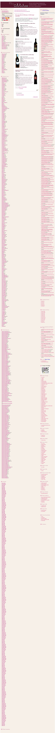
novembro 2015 (4, 599)
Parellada (3, 226)
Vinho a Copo (43, 417)
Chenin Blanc (4, 122)
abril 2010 (3, 533)
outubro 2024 (4, 704)
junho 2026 (3, 724)
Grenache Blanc (4, 158)
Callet (3, 112)
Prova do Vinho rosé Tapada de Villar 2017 (47, 248)
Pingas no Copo (43, 406)
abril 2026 (3, 722)
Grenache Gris (4, 159)
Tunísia (3, 71)
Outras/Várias (4, 222)
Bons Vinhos (43, 443)
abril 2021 (3, 663)
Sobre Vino (42, 488)
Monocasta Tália (4, 441)
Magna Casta (43, 396)
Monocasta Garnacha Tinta (6, 373)
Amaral (3, 86)
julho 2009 (3, 524)
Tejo (5, 45)
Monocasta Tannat (4, 442)
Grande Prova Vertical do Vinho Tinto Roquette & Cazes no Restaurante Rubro (47, 288)
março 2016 (3, 603)
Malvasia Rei (4, 181)
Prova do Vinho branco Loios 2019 (46, 71)
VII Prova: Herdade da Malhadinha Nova (47, 347)
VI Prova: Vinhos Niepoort (45, 350)
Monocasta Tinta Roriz (5, 455)
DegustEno (42, 445)
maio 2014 (3, 581)
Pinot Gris (3, 241)
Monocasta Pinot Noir (5, 420)
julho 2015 (3, 595)
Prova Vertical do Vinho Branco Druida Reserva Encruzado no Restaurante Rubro (47, 124)
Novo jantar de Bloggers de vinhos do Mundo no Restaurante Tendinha (47, 191)
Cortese (3, 128)
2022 (49, 294)
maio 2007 (3, 498)
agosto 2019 (3, 643)
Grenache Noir (4, 160)
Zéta (2, 325)
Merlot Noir (3, 194)
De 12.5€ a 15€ (43, 317)
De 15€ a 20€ (43, 316)
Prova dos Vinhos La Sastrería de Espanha (47, 169)
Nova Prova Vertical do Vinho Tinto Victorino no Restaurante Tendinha (47, 81)
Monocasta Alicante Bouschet (6, 332)
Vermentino (3, 314)
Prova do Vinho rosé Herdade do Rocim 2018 (47, 148)
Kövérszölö (3, 172)
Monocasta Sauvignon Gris (5, 433)
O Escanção (43, 517)
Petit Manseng (4, 234)
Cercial (3, 120)
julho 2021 (3, 666)
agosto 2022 (3, 679)
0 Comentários (21, 88)
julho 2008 (3, 512)
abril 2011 (3, 545)
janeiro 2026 (3, 719)
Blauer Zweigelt (4, 102)
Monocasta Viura (4, 475)
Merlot (3, 193)
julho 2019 (3, 642)
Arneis (3, 92)
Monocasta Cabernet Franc (6, 353)
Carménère (3, 116)
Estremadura (4, 42)
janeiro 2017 (3, 613)
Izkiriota (3, 168)
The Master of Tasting (44, 415)
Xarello (3, 324)
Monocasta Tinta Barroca (5, 446)
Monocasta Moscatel (5, 400)
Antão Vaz (3, 88)
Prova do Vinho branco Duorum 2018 (46, 106)
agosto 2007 (3, 501)
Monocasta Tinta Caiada (5, 447)
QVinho (42, 455)
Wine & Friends (43, 419)
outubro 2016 (4, 610)
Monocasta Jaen (4, 386)
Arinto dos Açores (4, 91)
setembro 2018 (4, 632)
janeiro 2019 (3, 636)
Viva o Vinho (43, 462)
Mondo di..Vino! (43, 506)
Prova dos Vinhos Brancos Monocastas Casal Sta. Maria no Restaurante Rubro (47, 113)
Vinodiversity (43, 435)
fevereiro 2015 (4, 590)
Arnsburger (3, 93)
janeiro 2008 (3, 506)
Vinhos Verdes (4, 48)
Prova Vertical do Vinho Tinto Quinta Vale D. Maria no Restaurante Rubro (47, 38)
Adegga (42, 380)
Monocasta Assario (4, 340)
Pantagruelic (43, 404)
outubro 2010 (4, 539)
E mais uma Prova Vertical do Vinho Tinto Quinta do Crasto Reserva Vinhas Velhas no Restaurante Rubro (47, 186)
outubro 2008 (4, 515)
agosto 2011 (3, 549)
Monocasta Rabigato (5, 423)
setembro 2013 (4, 573)
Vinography (43, 476)
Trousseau (3, 308)
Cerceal (3, 119)
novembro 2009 (4, 528)
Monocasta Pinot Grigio (5, 418)
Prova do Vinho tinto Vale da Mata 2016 (46, 128)
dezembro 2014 (4, 588)
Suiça (2, 70)
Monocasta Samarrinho (5, 430)
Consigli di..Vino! (43, 505)
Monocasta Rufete (4, 429)
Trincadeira (3, 305)
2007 (48, 295)
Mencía (3, 191)
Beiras (3, 39)
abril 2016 (3, 604)
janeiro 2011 (3, 542)
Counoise (3, 130)
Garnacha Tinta (4, 149)
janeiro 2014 (3, 577)
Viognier (3, 317)
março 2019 (3, 638)
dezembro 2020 (4, 659)
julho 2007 (3, 500)
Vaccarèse (3, 311)
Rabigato (3, 247)
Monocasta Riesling (4, 427)
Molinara (3, 197)
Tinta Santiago (4, 294)
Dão (2, 40)
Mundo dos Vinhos (43, 399)
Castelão (3, 117)
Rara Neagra (3, 250)
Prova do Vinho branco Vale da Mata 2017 (47, 146)
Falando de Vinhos (43, 450)
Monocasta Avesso (4, 342)
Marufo (3, 186)
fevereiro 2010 (4, 531)
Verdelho (3, 313)
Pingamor (42, 407)
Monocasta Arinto (4, 337)
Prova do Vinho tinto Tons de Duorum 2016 (47, 269)
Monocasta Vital (4, 474)
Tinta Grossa (4, 289)
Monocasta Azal (4, 343)
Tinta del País (4, 287)
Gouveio (3, 154)
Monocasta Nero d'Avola (5, 410)
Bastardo (3, 100)
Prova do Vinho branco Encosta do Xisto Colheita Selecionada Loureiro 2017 (47, 122)
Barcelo (3, 99)
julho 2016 (3, 607)
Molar (3, 196)
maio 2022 (3, 676)
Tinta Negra (3, 291)
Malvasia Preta (4, 180)
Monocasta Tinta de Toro (5, 449)
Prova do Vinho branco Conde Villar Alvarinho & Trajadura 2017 (46, 234)
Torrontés (3, 298)
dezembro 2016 (4, 612)
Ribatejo (3, 45)
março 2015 (3, 591)
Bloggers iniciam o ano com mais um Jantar (47, 187)
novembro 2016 (4, 611)
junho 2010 (3, 535)
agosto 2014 (3, 584)
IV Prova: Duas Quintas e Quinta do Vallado (47, 352)
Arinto (3, 90)
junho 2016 (3, 606)
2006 (50, 295)
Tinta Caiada (4, 282)
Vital (2, 320)
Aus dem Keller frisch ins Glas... (45, 425)
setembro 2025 (4, 715)
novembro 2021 (4, 670)
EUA (2, 63)
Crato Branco (4, 131)
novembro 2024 (4, 705)
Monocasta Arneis (4, 339)
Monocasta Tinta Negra (5, 448)
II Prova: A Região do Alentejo (45, 355)
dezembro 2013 (4, 576)
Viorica (3, 318)
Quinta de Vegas (43, 411)
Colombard (3, 126)
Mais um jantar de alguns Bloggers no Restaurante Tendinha (46, 291)
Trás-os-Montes (4, 47)
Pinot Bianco (3, 239)
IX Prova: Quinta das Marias (45, 346)
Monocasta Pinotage (5, 421)
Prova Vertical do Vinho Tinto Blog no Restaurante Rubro (46, 99)
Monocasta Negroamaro (5, 411)
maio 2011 (3, 546)
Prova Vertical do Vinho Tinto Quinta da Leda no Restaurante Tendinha (47, 182)
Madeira (3, 43)
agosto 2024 (3, 702)
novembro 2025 (4, 717)
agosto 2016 (3, 608)
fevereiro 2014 (4, 578)
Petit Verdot (3, 236)
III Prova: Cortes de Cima (45, 354)
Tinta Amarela (4, 280)
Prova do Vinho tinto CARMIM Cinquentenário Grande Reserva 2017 (46, 52)
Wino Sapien (43, 436)
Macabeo (3, 176)
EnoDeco (42, 447)
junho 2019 (3, 641)
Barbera (3, 98)
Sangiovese (3, 260)
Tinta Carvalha (4, 283)
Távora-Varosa (4, 46)
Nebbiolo (3, 217)
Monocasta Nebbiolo (5, 408)
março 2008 (3, 508)
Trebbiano (3, 303)
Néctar (42, 516)
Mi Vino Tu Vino (43, 475)
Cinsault (3, 123)
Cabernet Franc (4, 107)
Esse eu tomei (43, 449)
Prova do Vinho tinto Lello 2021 (45, 21)
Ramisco (3, 249)
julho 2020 (3, 654)
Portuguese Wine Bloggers (45, 408)
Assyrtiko (3, 95)
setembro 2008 (4, 514)
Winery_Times (43, 479)
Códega (3, 125)
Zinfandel (3, 326)
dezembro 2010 (4, 541)
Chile (2, 59)
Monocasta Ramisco (4, 425)
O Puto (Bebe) (43, 402)
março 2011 (3, 544)
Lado (2, 173)
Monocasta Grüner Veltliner (6, 382)
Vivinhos (42, 463)
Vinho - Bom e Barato (44, 456)
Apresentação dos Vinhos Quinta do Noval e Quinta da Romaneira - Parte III (47, 157)
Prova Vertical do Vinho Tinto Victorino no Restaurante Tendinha (47, 264)
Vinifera (42, 461)
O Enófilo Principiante (44, 401)
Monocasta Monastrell (5, 398)
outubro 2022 (4, 681)
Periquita (3, 232)
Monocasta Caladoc (4, 352)
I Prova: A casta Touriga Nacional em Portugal (47, 356)
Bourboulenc (3, 106)
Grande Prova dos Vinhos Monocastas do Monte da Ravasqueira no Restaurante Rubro (47, 258)
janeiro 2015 (3, 589)
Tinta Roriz (3, 293)
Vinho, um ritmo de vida (44, 418)
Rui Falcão (42, 412)
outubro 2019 (4, 645)
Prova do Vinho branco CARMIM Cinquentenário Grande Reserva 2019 (46, 56)
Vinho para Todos (43, 457)
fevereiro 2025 (4, 708)
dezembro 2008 (4, 517)
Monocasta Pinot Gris (5, 419)
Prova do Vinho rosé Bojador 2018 (46, 145)
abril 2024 (3, 698)
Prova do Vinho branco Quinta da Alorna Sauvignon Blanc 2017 (47, 260)
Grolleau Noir (4, 161)
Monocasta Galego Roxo (5, 371)
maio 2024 (3, 699)
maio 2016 (3, 605)
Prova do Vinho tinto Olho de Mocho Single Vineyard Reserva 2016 (47, 197)
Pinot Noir (3, 242)
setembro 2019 (4, 644)
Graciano (3, 155)
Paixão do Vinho (43, 403)
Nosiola (3, 220)
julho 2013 (3, 571)
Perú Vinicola (43, 511)
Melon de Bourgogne (5, 190)
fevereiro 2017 (4, 614)
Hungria (3, 66)
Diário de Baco (43, 446)
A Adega (42, 379)
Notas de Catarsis (43, 510)
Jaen (2, 169)
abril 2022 (3, 675)
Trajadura (3, 301)
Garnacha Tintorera (5, 150)
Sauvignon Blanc (4, 261)
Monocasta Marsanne (5, 394)
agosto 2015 (3, 596)
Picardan (3, 237)
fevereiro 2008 (4, 507)
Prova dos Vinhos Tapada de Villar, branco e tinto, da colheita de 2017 (47, 251)
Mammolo (3, 182)
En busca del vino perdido (45, 484)
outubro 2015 (4, 598)
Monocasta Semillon (5, 434)
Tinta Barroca (4, 281)
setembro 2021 (4, 668)
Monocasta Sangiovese (5, 431)
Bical (2, 101)
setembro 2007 (4, 502)
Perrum (3, 233)
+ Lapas (42, 378)
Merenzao (3, 192)
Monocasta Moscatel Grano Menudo (7, 403)
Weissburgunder (4, 322)
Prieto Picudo (4, 245)
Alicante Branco (4, 81)
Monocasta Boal (4, 350)
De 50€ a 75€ (43, 313)
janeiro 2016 (3, 601)
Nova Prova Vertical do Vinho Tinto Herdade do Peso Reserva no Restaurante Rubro (47, 278)
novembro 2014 (4, 587)
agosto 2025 (3, 714)
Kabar (3, 171)
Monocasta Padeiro (4, 412)
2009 (45, 295)
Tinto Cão (3, 296)
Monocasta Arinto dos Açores (6, 338)
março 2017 (3, 615)
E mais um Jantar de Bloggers (45, 224)
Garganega (3, 147)
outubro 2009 (4, 527)
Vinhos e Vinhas (43, 459)
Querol (3, 246)
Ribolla (3, 251)
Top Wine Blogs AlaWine (44, 361)
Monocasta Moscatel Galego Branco (7, 401)
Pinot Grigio (3, 240)
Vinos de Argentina (44, 431)
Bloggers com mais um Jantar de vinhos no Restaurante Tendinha (47, 178)
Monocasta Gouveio (4, 376)
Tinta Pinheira (4, 292)
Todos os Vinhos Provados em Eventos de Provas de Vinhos (21, 11)
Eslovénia (3, 61)
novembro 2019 (4, 646)
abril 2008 (3, 509)
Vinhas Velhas (4, 316)
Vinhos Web (43, 460)
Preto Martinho (4, 244)
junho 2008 (3, 511)
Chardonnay (3, 121)
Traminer (3, 302)
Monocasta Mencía (4, 396)
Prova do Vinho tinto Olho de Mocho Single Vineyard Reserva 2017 (47, 97)
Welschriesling (4, 323)
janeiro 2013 (3, 565)
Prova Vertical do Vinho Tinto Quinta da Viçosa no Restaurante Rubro (47, 61)
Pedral (3, 229)
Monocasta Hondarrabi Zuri (6, 383)
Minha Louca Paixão (44, 398)
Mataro (3, 188)
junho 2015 (3, 594)
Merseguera (3, 195)
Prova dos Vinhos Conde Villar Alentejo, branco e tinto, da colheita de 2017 (46, 252)
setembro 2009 (4, 526)
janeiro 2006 (3, 483)
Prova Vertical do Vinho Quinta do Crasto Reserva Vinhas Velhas (47, 331)
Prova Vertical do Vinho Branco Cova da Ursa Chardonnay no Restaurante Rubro (47, 68)
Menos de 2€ (43, 322)
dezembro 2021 (4, 671)
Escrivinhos (43, 448)
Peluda (3, 231)
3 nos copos (42, 377)
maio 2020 (3, 652)
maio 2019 (3, 640)
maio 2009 (3, 522)
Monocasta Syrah (4, 440)
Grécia (3, 65)
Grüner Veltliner (4, 164)
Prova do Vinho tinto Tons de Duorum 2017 (47, 72)
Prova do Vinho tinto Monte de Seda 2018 (47, 114)
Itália (2, 67)
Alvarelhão (3, 83)
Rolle (2, 253)
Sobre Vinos (43, 430)
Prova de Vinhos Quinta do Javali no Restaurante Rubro (46, 174)
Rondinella (3, 254)
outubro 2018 (4, 633)
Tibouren (3, 279)
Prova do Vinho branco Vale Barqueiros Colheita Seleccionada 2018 (46, 117)
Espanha (3, 62)
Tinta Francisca (4, 288)
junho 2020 (3, 653)
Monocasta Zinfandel (5, 477)
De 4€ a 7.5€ (43, 320)
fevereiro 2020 (4, 649)
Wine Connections (43, 420)
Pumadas (42, 409)
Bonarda (3, 105)
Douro (3, 41)
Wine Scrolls (43, 478)
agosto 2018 (3, 631)
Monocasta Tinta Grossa (5, 452)
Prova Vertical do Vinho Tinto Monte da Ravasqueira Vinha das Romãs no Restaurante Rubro (47, 29)
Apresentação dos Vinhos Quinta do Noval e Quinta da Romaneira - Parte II (47, 158)
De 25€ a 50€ (43, 314)
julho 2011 (3, 548)
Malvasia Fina (4, 179)
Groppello (3, 162)
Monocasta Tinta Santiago (5, 456)
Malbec (3, 177)
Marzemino (3, 187)
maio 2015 (3, 593)
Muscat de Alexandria (5, 216)
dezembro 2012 (4, 564)
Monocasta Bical (4, 348)
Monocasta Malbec (4, 390)
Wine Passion (43, 520)
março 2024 (3, 697)
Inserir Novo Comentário (20, 94)
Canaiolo (3, 114)
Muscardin (3, 214)
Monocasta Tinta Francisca (6, 451)
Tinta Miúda (3, 290)
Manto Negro (4, 183)
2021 (51, 294)
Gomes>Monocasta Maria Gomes (6, 393)
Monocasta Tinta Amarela (5, 445)
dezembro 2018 (4, 635)
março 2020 (3, 650)
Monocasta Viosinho (5, 473)
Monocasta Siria (4, 436)
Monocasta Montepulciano (5, 399)
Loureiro (3, 175)
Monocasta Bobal (4, 351)
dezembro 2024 (4, 706)
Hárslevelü (3, 165)
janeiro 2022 (3, 672)
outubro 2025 (4, 716)
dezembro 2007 (4, 505)
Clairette (3, 124)
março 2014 (3, 579)
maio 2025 (3, 711)
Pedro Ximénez (4, 230)
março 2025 (3, 709)
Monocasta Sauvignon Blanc (6, 432)
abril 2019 (3, 639)
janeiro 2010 (3, 530)
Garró (3, 151)
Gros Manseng (4, 163)
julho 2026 (3, 725)
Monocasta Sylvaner (5, 439)
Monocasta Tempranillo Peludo (6, 444)
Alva (2, 82)
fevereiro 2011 (4, 543)
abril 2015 (3, 592)
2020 (52, 294)
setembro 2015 (4, 597)
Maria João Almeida (44, 397)
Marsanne (3, 185)
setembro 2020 (4, 656)
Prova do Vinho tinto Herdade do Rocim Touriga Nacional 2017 (46, 88)
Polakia (42, 486)
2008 (46, 295)
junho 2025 (3, 712)
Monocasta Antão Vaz (5, 335)
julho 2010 (3, 536)
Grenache (3, 157)
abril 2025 (3, 710)
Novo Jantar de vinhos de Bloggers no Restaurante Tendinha (46, 183)
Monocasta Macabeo (5, 389)
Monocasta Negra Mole (5, 409)
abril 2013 (3, 568)
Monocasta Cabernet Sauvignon (6, 354)
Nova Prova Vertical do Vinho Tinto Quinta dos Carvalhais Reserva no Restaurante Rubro (47, 33)
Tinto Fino (3, 297)
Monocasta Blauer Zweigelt (6, 349)
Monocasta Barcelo (4, 346)
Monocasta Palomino (5, 414)
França (3, 64)
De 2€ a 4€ (42, 321)
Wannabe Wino (43, 477)
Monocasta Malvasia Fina (5, 392)
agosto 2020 (3, 655)
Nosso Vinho (43, 452)
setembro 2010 (4, 538)
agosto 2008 (3, 513)
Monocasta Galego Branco (5, 370)
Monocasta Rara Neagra (5, 426)
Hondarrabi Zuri (4, 166)
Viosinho (3, 319)
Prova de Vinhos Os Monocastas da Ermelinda (47, 341)
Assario (3, 94)
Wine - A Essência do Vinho (45, 519)
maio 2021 (3, 664)
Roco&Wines (43, 487)
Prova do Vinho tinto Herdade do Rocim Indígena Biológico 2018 (46, 91)
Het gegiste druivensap (44, 493)
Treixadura (3, 304)
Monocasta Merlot (4, 397)
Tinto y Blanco (43, 489)
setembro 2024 (4, 703)
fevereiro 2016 (4, 602)
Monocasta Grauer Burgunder (6, 380)
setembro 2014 (4, 585)
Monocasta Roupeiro (5, 428)
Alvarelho (3, 84)
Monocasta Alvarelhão (5, 333)
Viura (2, 321)
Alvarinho (3, 85)
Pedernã (3, 228)
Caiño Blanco (4, 109)
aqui (11, 16)
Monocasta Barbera (4, 345)
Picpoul (3, 238)
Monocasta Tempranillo (5, 443)
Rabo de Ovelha (4, 248)
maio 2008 (3, 510)
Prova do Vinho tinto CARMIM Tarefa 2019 (47, 69)
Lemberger (3, 174)
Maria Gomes (4, 184)
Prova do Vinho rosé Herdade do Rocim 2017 (47, 222)
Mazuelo (3, 189)
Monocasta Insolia (4, 384)
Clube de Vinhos (43, 444)
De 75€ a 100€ (43, 312)
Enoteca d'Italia (43, 485)
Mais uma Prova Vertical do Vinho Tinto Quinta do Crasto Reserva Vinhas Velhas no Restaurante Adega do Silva (47, 41)
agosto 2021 (3, 667)
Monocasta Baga (4, 344)
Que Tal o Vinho (43, 410)
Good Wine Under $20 (44, 474)
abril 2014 (3, 580)
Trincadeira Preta (4, 307)
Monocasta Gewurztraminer (6, 374)
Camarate (3, 113)
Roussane (3, 256)
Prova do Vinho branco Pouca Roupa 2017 (47, 242)
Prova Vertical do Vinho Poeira (45, 336)
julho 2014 (3, 583)
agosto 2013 (3, 572)
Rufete (3, 257)
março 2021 (3, 662)
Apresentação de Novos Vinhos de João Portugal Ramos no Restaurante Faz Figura (47, 164)
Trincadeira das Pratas (5, 306)
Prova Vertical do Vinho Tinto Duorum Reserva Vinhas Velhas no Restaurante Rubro (47, 246)
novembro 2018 (4, 634)
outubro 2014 (4, 586)
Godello (3, 153)
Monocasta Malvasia (5, 391)
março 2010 (3, 532)
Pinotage (3, 243)
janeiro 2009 (3, 518)
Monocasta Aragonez (5, 336)
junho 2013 (3, 570)
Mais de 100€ (43, 311)
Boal (2, 103)
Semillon (3, 263)
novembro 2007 (4, 504)
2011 (41, 295)
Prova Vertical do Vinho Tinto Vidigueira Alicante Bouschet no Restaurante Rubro (47, 24)
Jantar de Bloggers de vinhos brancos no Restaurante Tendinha (47, 162)
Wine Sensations (43, 421)
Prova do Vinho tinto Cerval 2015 (46, 35)
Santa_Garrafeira (43, 414)
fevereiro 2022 (4, 673)
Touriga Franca (4, 299)
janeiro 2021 (3, 660)
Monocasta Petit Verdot (5, 417)
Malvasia (3, 178)
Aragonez (3, 89)
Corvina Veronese (4, 129)
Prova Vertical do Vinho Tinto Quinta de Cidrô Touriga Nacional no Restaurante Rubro (47, 175)
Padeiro (3, 223)
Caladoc (3, 111)
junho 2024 (3, 700)
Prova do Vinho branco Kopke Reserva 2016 (47, 292)
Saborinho (3, 258)
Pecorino (3, 227)
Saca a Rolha (43, 413)
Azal (2, 96)
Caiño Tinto (3, 110)
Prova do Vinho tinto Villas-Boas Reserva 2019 (47, 49)
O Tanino (42, 453)
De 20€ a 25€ (43, 315)
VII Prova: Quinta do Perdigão (45, 349)
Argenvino (42, 429)
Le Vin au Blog (43, 451)
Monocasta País (4, 413)
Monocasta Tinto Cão (5, 457)
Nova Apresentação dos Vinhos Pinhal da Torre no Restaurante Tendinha (47, 62)
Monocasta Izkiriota (5, 385)
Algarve (3, 37)
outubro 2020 (4, 657)
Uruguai (3, 72)
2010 (43, 295)
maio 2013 (3, 569)
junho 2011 (3, 547)
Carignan (3, 115)
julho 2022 (3, 678)
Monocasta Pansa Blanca (5, 415)
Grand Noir (3, 156)
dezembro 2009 (4, 529)
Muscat (3, 215)
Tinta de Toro (4, 286)
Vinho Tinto (43, 458)
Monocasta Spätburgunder (5, 438)
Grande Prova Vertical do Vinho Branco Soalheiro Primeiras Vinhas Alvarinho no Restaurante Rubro (47, 230)
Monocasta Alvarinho (5, 334)
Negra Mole (3, 218)
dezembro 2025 (4, 718)
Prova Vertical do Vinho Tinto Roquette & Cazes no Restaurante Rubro (47, 193)
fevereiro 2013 (4, 566)
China (3, 60)
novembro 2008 (4, 516)
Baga (2, 97)
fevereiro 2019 (4, 637)
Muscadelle (3, 213)
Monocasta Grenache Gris (5, 379)
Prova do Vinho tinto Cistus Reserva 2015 (47, 133)
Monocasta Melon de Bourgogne (6, 395)
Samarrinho (3, 259)
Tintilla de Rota (4, 295)
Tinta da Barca (4, 285)
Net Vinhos (42, 400)
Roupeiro (3, 255)
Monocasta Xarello (4, 476)
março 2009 (3, 520)
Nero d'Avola (4, 219)
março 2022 (3, 674)
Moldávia (3, 68)
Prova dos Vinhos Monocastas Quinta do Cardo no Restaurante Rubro (47, 37)
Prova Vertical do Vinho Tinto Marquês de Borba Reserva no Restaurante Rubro (47, 195)
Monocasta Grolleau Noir (5, 381)
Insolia (3, 167)
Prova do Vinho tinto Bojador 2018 (46, 139)
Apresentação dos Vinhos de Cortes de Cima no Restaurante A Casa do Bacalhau (47, 277)
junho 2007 (3, 499)
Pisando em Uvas (43, 454)
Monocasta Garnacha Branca (6, 372)
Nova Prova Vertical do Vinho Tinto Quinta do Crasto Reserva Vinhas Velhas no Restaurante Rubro (47, 105)
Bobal (2, 104)
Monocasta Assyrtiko (5, 341)
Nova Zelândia (4, 69)
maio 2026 (3, 723)
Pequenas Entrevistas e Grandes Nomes (46, 405)
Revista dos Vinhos (44, 518)
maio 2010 (3, 534)
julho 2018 (3, 630)
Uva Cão (3, 310)
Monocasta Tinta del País (5, 450)
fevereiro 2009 (4, 519)
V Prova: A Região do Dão (45, 351)
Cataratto (3, 118)
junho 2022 (3, 677)
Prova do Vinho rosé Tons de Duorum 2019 (47, 75)
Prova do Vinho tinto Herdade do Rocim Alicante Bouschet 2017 (46, 86)
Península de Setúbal (5, 44)
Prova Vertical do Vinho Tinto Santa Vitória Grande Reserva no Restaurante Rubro (47, 136)
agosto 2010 (3, 537)
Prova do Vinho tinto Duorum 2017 (46, 84)
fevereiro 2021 (4, 661)
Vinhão (3, 315)
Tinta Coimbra (4, 284)
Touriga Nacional (4, 300)
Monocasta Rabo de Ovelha (6, 424)
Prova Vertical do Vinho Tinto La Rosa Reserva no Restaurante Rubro (46, 80)
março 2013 (3, 567)
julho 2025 (3, 713)
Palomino (3, 224)
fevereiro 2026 (4, 720)
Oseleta (3, 221)
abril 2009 (3, 521)
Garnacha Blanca (4, 148)
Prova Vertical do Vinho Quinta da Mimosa (47, 329)
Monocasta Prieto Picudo (5, 422)
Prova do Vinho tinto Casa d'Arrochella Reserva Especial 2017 (46, 27)
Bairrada (3, 38)
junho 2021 (3, 665)
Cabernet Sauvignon (5, 108)
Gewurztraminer (4, 152)
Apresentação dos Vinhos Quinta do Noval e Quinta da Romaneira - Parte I (47, 160)
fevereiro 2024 (4, 696)
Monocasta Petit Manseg (5, 416)
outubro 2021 (4, 669)
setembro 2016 (4, 609)
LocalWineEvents (43, 360)
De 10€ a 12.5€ (43, 318)
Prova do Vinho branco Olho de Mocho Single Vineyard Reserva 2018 (47, 101)
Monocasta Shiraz (4, 435)
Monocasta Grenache (5, 378)
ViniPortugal (30, 18)
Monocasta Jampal (4, 387)
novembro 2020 (4, 658)
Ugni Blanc (3, 309)
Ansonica (3, 87)
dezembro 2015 (4, 600)
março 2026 (3, 721)
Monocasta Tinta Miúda (5, 453)
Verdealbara (3, 312)
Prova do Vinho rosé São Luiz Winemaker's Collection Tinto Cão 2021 (47, 31)
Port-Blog (42, 426)
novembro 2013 (4, 575)
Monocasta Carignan (5, 355)
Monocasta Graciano (5, 377)
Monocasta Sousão (4, 437)
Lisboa (7, 42)
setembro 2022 (4, 680)
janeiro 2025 (3, 707)
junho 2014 (3, 582)
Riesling (3, 252)
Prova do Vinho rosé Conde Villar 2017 (46, 240)
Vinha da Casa (43, 416)
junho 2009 (3, 523)
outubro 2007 (4, 503)
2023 (47, 294)
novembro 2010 (4, 540)
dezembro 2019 (4, 647)
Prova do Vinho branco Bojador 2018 (46, 144)
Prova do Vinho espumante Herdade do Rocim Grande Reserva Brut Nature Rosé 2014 (47, 154)
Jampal (3, 170)
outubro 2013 (4, 574)
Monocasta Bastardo (5, 347)
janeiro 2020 (3, 648)
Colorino (3, 127)
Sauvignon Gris (4, 262)
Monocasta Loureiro (5, 388)
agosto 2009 (3, 525)
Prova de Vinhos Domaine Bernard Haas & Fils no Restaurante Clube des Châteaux (47, 18)
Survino (42, 470)
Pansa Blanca (4, 225)
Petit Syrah (3, 235)
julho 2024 (3, 701)
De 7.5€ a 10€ (43, 319)
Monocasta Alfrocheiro (5, 331)
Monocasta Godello (4, 375)
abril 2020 (3, 651)
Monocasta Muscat (4, 407)
